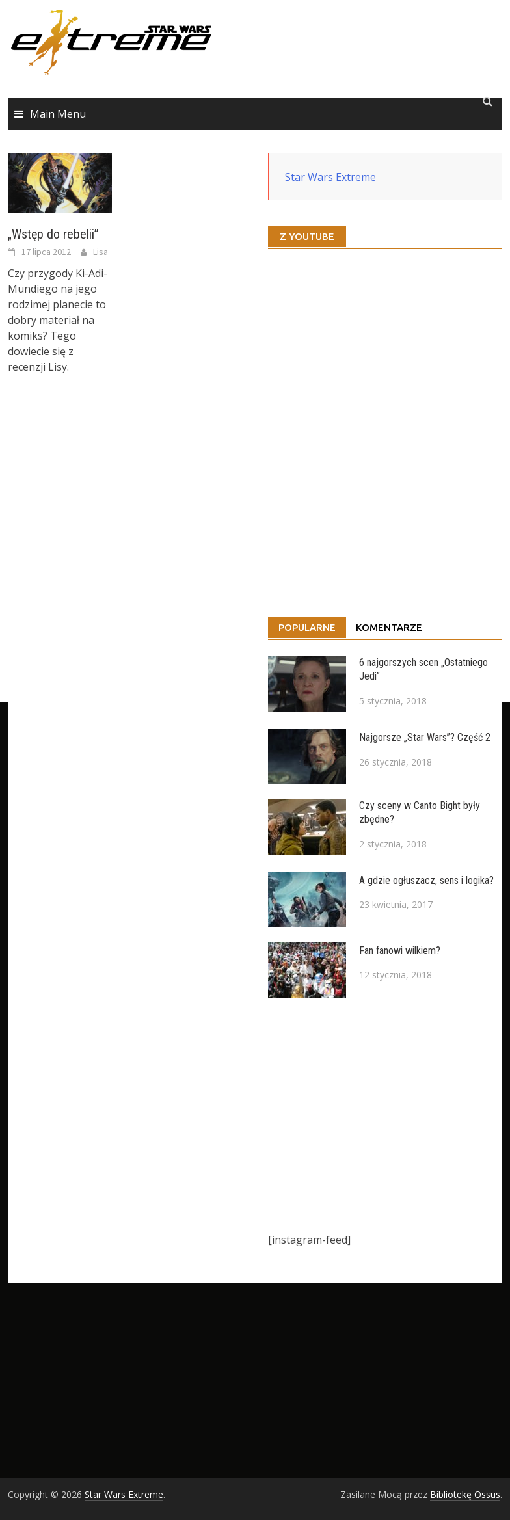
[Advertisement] (385, 1115)
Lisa (100, 252)
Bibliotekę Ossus (465, 1494)
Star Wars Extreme (330, 177)
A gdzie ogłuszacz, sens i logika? (426, 880)
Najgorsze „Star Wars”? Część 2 (424, 737)
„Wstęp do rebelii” (53, 234)
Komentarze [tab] (389, 627)
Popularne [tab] (307, 627)
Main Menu (58, 114)
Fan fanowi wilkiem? (399, 950)
